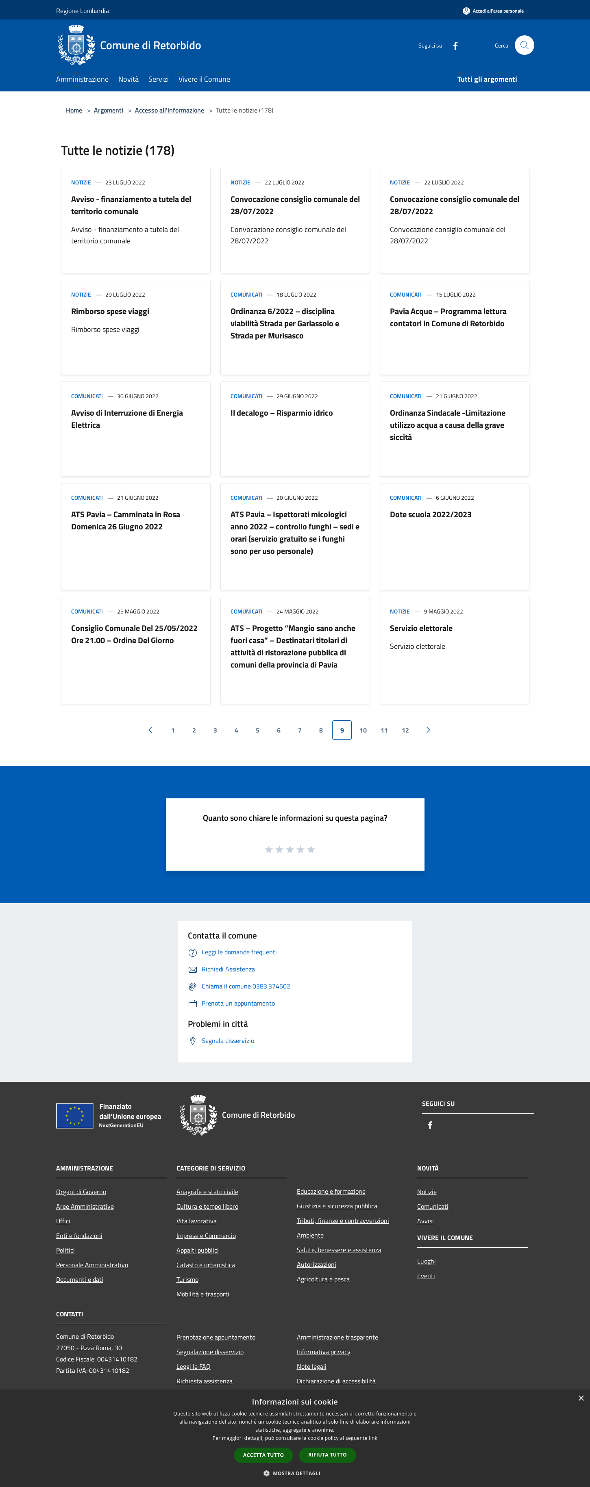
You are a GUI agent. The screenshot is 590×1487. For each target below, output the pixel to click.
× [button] (581, 1399)
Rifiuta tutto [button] (327, 1454)
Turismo (187, 1279)
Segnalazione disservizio (210, 1352)
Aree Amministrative (85, 1206)
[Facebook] (452, 44)
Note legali (312, 1366)
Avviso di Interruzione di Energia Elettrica (127, 418)
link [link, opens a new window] (373, 1438)
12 (405, 730)
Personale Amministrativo (92, 1265)
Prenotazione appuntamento (215, 1337)
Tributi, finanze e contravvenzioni (343, 1220)
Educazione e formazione (331, 1191)
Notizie (81, 182)
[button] (295, 1473)
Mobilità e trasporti (202, 1294)
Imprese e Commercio (206, 1235)
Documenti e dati (79, 1279)
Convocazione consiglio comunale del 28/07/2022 (295, 205)
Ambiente (310, 1235)
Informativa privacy (324, 1352)
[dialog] (295, 1438)
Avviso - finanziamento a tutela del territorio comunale (131, 205)
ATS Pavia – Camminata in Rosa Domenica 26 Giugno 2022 (125, 520)
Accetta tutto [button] (263, 1455)
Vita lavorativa (196, 1221)
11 (384, 730)
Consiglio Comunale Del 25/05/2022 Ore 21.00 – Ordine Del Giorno (134, 634)
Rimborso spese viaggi (110, 311)
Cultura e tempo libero (207, 1206)
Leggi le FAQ (193, 1366)
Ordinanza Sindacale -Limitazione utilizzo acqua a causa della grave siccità (447, 424)
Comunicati (246, 294)
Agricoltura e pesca (323, 1279)
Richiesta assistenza (204, 1381)
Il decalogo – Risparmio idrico (282, 412)
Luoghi (426, 1261)
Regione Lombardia (82, 10)
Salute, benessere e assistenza (339, 1250)
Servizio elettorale (421, 628)
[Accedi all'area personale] (493, 10)
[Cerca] (524, 45)
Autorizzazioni (316, 1264)
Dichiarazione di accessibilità (336, 1381)
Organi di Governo (81, 1192)
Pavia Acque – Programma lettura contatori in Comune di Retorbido (448, 317)
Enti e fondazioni (79, 1235)
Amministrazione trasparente (337, 1337)
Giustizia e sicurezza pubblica (337, 1206)
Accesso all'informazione (169, 110)
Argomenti (108, 110)
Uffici (63, 1221)
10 (363, 730)
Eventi (426, 1276)
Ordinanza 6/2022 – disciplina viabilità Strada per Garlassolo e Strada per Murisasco (285, 323)
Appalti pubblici (197, 1250)
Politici (65, 1250)
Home (74, 110)
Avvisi (425, 1221)
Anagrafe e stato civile (207, 1192)
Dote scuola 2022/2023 (431, 514)
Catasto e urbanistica (205, 1265)
